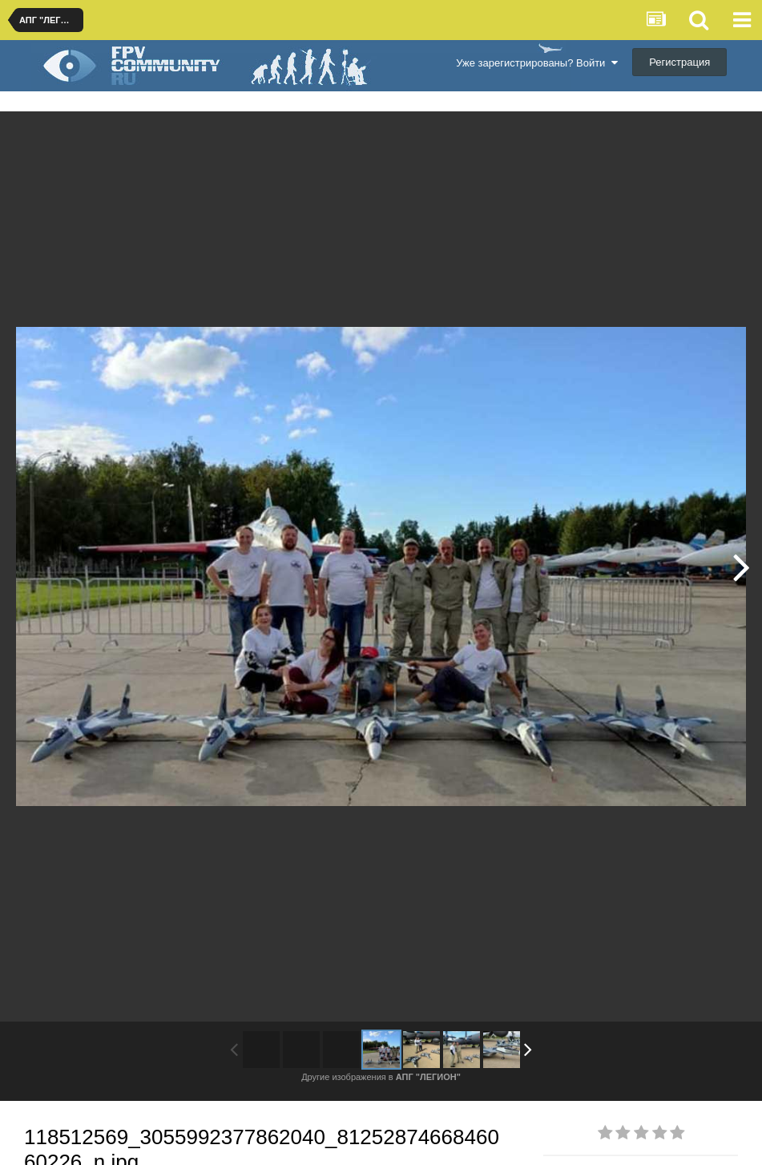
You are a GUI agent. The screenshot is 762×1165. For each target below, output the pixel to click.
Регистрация (679, 62)
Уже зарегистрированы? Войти (536, 63)
